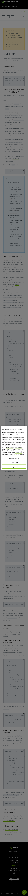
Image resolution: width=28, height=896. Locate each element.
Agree (14, 467)
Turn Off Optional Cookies (14, 463)
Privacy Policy (9, 447)
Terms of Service (6, 451)
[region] (14, 448)
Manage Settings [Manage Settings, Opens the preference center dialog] (14, 458)
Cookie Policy (18, 447)
